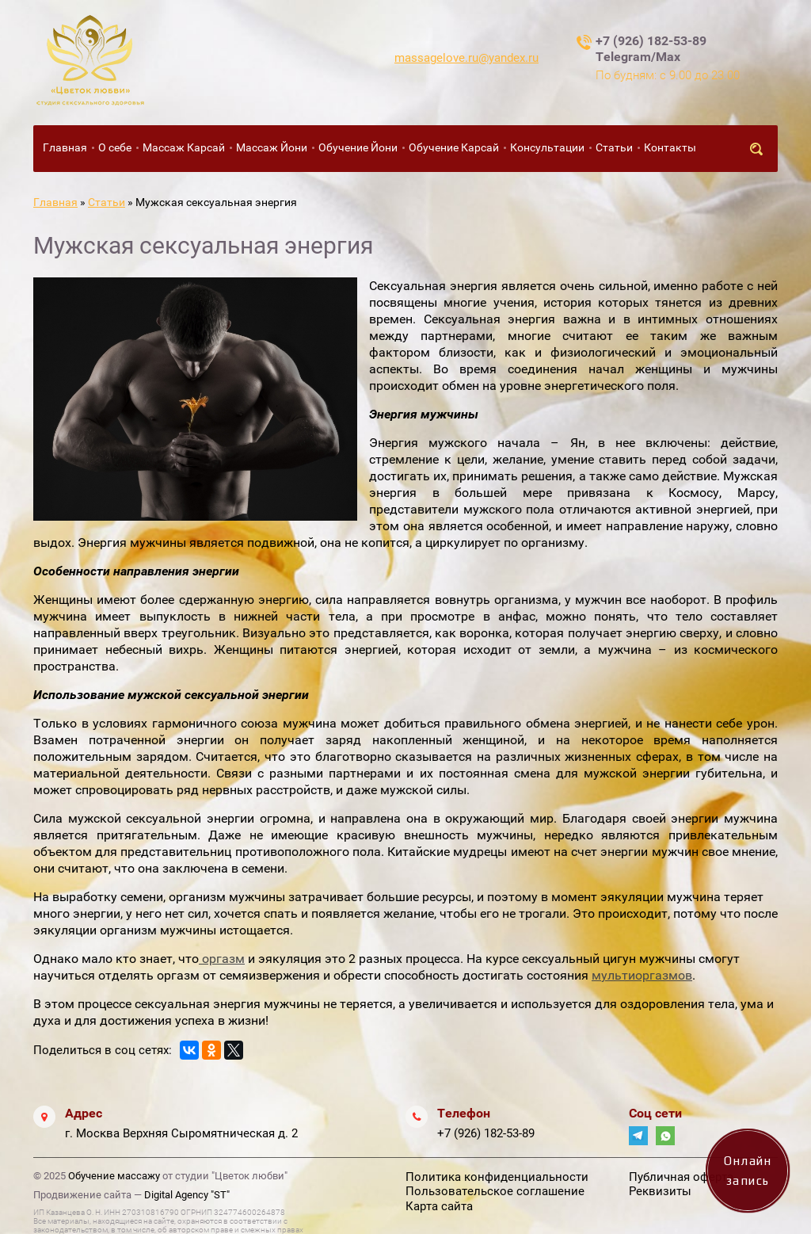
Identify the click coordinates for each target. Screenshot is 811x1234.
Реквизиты (660, 1191)
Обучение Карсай (454, 147)
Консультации (547, 147)
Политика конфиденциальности (497, 1177)
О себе (114, 147)
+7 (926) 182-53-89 (486, 1133)
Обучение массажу (114, 1176)
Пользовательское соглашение (495, 1191)
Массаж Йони (271, 147)
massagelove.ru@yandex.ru (466, 58)
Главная (65, 147)
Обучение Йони (358, 147)
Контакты (670, 147)
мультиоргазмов (642, 975)
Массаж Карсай (184, 147)
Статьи (614, 147)
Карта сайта (439, 1206)
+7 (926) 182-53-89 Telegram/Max (651, 48)
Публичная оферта (681, 1177)
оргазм (222, 958)
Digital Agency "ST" (187, 1195)
